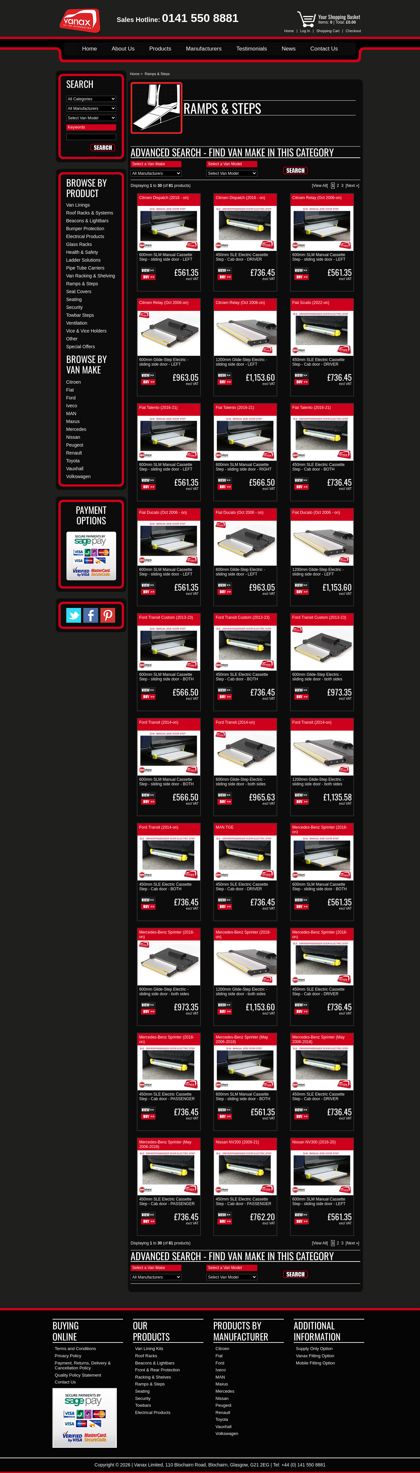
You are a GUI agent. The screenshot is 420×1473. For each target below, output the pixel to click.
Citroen (73, 382)
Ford (71, 397)
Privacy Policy (68, 1355)
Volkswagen (78, 476)
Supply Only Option (314, 1348)
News (289, 49)
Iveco (71, 405)
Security (74, 307)
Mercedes (76, 429)
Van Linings (78, 205)
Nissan (73, 437)
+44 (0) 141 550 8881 (304, 1464)
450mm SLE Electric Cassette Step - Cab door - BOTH (318, 467)
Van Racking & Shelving (90, 275)
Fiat (70, 390)
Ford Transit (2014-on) (158, 722)
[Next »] (352, 185)
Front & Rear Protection (157, 1369)
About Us (123, 49)
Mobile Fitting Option (315, 1363)
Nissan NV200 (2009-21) (237, 1142)
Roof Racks (146, 1355)
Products (160, 49)
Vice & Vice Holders (86, 330)
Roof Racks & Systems (89, 212)
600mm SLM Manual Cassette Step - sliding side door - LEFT (165, 257)
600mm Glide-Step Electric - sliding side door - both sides (317, 676)
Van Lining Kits (149, 1348)
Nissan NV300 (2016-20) (314, 1142)
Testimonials (251, 49)
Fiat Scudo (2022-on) (310, 302)
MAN (71, 413)
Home (289, 31)
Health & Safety (82, 252)
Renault (74, 452)
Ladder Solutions (83, 260)
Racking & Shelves (153, 1377)
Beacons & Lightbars (87, 220)
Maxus (73, 421)
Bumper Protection (85, 228)
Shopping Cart (327, 31)
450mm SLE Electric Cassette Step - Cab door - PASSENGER (167, 1096)
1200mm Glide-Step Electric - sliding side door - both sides (318, 781)
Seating (74, 299)
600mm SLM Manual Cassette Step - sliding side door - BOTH (166, 676)
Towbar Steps (80, 315)
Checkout (353, 31)
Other (72, 338)
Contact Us (324, 49)
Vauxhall (75, 468)
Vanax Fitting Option (315, 1355)
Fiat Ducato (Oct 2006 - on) (163, 512)
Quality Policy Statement (78, 1375)
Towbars (143, 1405)
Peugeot (74, 445)
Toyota (73, 460)
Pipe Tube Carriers (85, 268)
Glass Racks (79, 244)
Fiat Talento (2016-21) (158, 407)
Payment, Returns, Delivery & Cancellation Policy (83, 1366)
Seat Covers (79, 291)
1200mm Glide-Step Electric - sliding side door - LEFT (241, 362)
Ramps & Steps (150, 1384)
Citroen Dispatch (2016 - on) (164, 197)
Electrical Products (85, 236)
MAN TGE (224, 827)
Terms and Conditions (75, 1348)
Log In (305, 31)
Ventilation (77, 323)
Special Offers (80, 346)
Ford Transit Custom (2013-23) (166, 617)
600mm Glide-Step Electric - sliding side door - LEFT (163, 362)
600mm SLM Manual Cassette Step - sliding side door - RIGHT (243, 467)
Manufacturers (204, 49)
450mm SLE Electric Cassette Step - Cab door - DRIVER (242, 257)
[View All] (320, 185)
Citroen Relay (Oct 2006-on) (317, 197)
